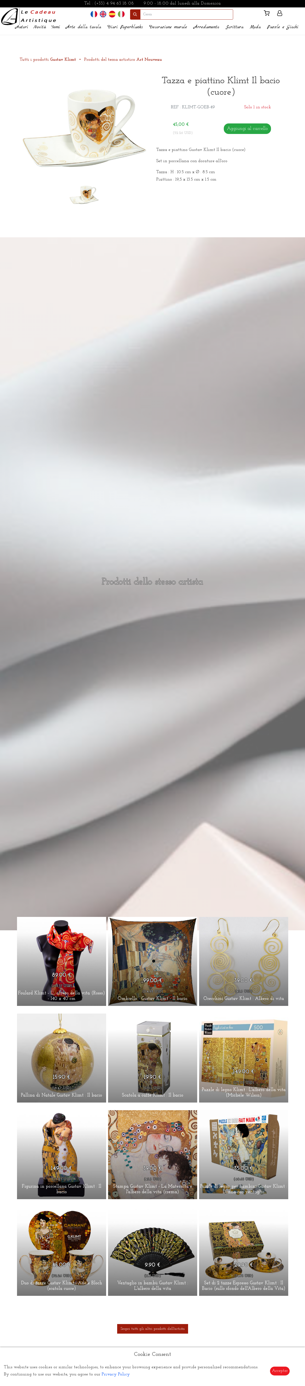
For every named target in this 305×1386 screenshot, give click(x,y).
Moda (255, 27)
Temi (55, 27)
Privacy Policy (116, 1374)
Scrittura (234, 27)
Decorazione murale (168, 27)
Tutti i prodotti (48, 59)
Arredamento (206, 27)
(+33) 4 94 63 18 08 (114, 3)
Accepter (280, 1371)
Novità (39, 27)
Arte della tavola (83, 27)
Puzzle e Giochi (283, 27)
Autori (21, 27)
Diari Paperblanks (125, 27)
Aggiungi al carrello (247, 128)
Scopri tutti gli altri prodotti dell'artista (153, 1329)
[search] (186, 14)
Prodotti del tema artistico (123, 59)
